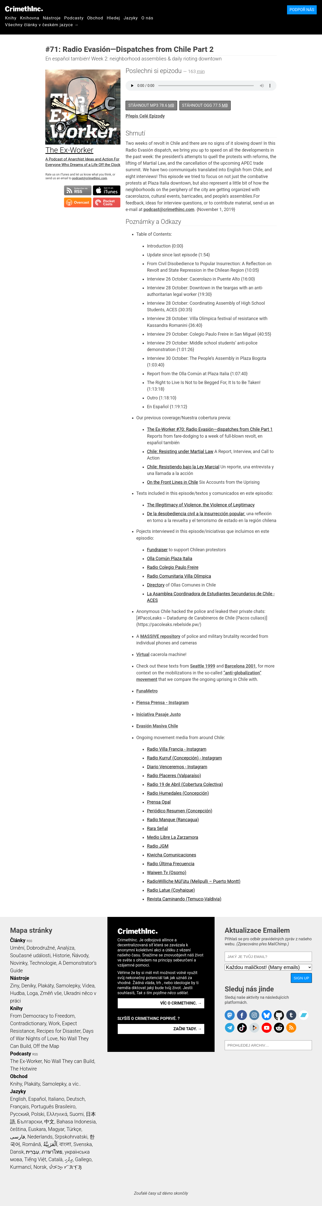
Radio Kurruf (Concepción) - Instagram (184, 758)
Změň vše (51, 993)
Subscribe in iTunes (106, 190)
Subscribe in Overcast (78, 202)
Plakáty (46, 986)
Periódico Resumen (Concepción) (179, 810)
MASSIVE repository (160, 636)
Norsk (40, 1167)
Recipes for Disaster (58, 1031)
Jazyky (131, 17)
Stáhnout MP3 (151, 105)
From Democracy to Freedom (42, 1016)
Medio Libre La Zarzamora (172, 837)
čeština (18, 1129)
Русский (19, 1114)
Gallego (83, 1159)
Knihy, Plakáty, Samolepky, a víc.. (45, 1084)
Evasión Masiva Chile (157, 726)
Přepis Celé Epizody (145, 116)
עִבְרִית (32, 1152)
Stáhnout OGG (205, 105)
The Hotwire (23, 1069)
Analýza (65, 948)
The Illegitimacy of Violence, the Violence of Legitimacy (201, 504)
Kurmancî (20, 1167)
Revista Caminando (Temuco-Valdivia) (184, 899)
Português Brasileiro (53, 1107)
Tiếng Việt (35, 1159)
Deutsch (75, 1099)
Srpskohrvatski (71, 1137)
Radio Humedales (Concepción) (178, 793)
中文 (49, 1122)
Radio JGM (158, 846)
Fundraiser (157, 549)
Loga (32, 993)
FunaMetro (147, 691)
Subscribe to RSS (78, 190)
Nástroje (52, 17)
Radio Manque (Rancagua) (173, 819)
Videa (88, 986)
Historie (61, 955)
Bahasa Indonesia (76, 1122)
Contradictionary (28, 1023)
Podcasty (74, 17)
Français (19, 1107)
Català (56, 1159)
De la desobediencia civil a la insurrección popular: (196, 513)
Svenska (82, 1144)
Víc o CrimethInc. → (181, 1003)
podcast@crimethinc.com (89, 178)
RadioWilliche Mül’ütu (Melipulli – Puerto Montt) (193, 881)
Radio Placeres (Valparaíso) (174, 775)
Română (31, 1144)
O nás (147, 17)
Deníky (28, 986)
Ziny (14, 986)
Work (54, 1023)
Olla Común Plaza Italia (169, 558)
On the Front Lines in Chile (172, 482)
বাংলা (65, 1144)
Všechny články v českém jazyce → (42, 24)
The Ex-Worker (26, 1061)
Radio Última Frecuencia (170, 863)
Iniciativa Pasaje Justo (158, 714)
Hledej (113, 17)
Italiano (56, 1099)
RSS (29, 941)
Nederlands (40, 1137)
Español (37, 1099)
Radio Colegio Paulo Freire (172, 567)
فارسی (17, 1137)
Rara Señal (157, 828)
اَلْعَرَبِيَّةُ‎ (50, 1144)
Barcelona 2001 (240, 666)
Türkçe (73, 1129)
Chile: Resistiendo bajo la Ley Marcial (183, 466)
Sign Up (301, 978)
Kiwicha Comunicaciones (171, 854)
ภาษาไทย (52, 1152)
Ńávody (80, 955)
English (18, 1099)
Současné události (30, 955)
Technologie (42, 963)
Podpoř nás (302, 9)
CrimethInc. (24, 9)
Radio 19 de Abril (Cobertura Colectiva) (185, 784)
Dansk (17, 1152)
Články (17, 940)
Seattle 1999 (202, 666)
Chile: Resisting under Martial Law (180, 451)
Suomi (76, 1114)
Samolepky (68, 986)
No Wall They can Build (69, 1061)
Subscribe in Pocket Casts (106, 202)
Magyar (56, 1129)
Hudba (17, 993)
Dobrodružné (40, 948)
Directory (156, 585)
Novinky (18, 963)
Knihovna (29, 17)
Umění (17, 948)
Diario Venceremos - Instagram (177, 766)
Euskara (37, 1129)
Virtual (143, 654)
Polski (37, 1114)
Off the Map (46, 1046)
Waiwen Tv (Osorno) (166, 872)
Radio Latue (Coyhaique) (171, 890)
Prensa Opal (159, 802)
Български (29, 1122)
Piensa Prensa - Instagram (162, 702)
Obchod (95, 17)
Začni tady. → (187, 1028)
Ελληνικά (57, 1114)
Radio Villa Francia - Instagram (176, 749)
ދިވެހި (69, 1159)
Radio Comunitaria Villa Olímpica (179, 576)
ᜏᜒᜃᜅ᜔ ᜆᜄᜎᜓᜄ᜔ (65, 1167)
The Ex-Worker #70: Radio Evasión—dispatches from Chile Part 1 (210, 429)
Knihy (11, 17)
